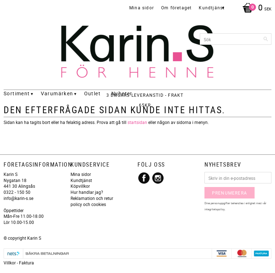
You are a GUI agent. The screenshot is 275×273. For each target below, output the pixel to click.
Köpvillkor (80, 186)
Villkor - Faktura (19, 262)
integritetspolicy (214, 209)
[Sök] (266, 39)
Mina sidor (81, 174)
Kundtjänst (81, 180)
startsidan (137, 122)
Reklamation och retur (92, 198)
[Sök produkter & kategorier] (235, 39)
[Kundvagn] (255, 8)
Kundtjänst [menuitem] (212, 7)
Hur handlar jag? (87, 192)
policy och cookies (88, 204)
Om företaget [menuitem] (176, 7)
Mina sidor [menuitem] (141, 7)
